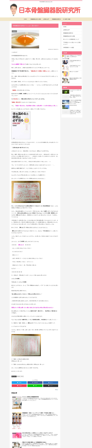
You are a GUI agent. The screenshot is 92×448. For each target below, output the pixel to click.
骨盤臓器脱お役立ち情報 (69, 36)
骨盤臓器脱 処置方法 (68, 33)
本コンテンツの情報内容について (71, 39)
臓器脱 (19, 376)
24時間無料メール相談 (68, 47)
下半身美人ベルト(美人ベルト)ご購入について (72, 43)
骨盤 (22, 376)
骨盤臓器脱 (14, 376)
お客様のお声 (66, 29)
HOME (64, 26)
